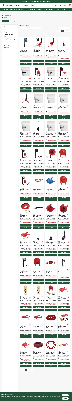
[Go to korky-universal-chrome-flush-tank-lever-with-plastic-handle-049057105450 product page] (25, 297)
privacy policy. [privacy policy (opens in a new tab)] (13, 397)
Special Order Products (9, 34)
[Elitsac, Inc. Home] (7, 5)
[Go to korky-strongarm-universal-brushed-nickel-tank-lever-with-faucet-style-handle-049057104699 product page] (25, 133)
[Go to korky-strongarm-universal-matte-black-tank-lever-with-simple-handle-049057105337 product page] (25, 79)
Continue (65, 395)
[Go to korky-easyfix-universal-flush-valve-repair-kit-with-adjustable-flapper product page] (51, 297)
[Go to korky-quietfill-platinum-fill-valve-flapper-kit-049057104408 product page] (25, 160)
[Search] (55, 5)
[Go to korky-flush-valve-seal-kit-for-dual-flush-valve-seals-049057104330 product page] (51, 325)
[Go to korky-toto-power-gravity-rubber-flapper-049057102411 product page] (51, 188)
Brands (22, 9)
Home (3, 9)
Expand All (10, 44)
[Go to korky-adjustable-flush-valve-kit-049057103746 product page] (51, 51)
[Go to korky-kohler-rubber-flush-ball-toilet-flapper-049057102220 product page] (64, 297)
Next (68, 30)
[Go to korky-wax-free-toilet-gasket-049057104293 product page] (25, 215)
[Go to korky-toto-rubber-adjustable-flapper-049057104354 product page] (51, 160)
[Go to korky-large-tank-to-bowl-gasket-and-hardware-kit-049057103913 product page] (51, 270)
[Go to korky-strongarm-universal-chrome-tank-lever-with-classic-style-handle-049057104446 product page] (51, 133)
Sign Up (66, 5)
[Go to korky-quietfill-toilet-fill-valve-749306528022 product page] (64, 270)
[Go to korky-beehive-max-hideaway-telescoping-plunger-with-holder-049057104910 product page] (64, 51)
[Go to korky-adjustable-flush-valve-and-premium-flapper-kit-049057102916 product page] (64, 242)
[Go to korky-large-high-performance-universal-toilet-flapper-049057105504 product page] (64, 160)
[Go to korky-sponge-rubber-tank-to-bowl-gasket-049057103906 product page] (38, 353)
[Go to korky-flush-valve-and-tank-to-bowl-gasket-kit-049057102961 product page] (25, 106)
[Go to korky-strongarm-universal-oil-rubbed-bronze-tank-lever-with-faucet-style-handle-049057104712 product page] (51, 79)
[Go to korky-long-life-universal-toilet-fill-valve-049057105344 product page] (38, 160)
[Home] (2, 15)
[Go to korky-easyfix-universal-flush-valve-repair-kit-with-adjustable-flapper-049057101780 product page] (64, 325)
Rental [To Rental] (7, 9)
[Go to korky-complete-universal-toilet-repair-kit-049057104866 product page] (38, 51)
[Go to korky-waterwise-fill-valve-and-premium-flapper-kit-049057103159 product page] (64, 79)
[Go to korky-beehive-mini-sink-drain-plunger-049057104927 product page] (51, 242)
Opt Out (65, 398)
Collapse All (10, 42)
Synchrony (11, 9)
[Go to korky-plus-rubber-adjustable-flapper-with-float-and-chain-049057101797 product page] (64, 353)
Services (31, 9)
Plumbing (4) (6, 47)
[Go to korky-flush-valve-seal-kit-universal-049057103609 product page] (51, 353)
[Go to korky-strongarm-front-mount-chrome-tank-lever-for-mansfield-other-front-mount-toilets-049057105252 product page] (38, 215)
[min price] (6, 39)
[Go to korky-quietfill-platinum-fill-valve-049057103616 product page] (25, 270)
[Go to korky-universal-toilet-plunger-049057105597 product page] (38, 242)
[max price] (11, 39)
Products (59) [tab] (5, 21)
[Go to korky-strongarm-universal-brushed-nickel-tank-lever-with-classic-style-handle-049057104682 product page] (64, 106)
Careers (63, 9)
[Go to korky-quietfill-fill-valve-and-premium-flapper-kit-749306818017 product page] (25, 188)
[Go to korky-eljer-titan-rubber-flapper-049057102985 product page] (64, 215)
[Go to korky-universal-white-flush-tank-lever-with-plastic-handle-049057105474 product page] (38, 297)
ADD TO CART (25, 61)
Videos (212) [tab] (12, 21)
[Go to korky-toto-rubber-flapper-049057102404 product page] (25, 242)
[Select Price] (14, 39)
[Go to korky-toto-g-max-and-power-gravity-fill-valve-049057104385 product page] (25, 51)
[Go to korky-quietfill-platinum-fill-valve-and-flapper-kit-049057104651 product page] (38, 79)
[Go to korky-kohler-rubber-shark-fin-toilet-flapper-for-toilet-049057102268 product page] (25, 353)
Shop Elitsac (16, 9)
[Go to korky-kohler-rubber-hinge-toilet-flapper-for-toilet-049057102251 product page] (38, 325)
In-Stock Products (8, 32)
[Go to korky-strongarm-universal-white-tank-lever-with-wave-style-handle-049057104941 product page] (51, 106)
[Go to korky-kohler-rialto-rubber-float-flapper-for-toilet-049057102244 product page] (25, 325)
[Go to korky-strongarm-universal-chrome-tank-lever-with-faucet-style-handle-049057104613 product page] (64, 133)
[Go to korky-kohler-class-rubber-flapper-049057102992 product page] (51, 215)
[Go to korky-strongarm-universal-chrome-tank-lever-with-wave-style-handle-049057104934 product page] (38, 106)
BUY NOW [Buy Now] (25, 63)
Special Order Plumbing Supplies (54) (12, 49)
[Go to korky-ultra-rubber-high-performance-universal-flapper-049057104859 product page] (38, 270)
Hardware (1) (6, 45)
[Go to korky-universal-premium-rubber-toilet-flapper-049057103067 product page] (38, 188)
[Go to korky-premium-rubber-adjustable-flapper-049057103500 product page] (64, 188)
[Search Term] (40, 5)
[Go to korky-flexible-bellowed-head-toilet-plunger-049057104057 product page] (38, 133)
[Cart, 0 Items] (69, 5)
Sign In (61, 5)
